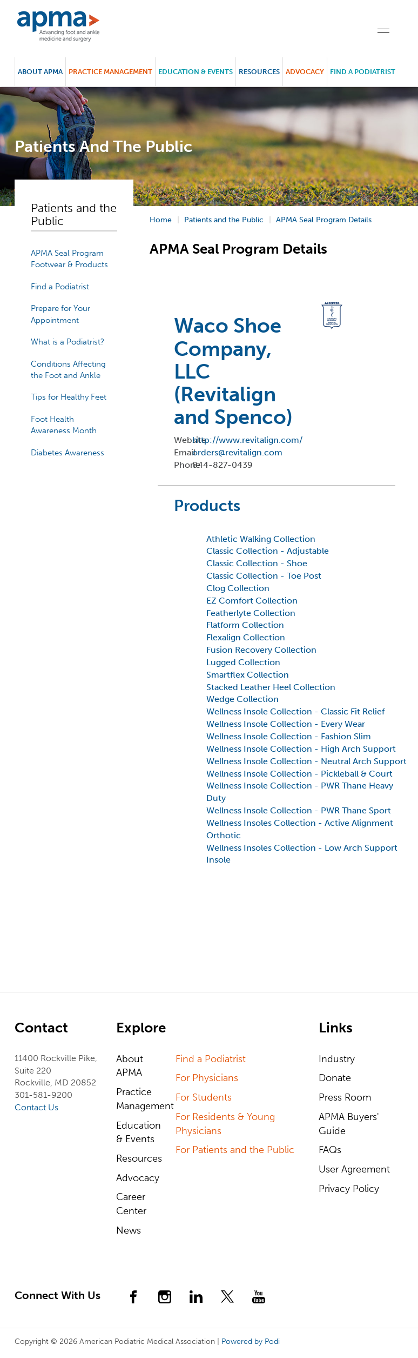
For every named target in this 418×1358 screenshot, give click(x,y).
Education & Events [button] (195, 72)
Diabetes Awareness (67, 453)
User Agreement (354, 1169)
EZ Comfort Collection (252, 600)
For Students (204, 1097)
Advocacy (137, 1178)
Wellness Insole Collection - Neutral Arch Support (306, 761)
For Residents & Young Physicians (225, 1124)
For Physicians (207, 1078)
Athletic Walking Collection (260, 539)
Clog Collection (237, 588)
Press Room (345, 1097)
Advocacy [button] (305, 72)
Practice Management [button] (110, 72)
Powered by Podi (250, 1341)
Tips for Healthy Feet (68, 397)
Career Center (131, 1204)
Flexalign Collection (245, 637)
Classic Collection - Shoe (256, 563)
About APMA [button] (40, 72)
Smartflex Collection (247, 675)
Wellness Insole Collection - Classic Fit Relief (295, 711)
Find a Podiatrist (362, 72)
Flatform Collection (245, 625)
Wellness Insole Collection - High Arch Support (301, 749)
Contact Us (36, 1107)
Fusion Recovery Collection (261, 650)
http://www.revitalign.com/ (247, 440)
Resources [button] (259, 72)
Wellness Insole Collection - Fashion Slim (288, 736)
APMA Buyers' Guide (349, 1124)
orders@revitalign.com (237, 452)
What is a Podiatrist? (67, 342)
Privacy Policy (349, 1189)
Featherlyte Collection (250, 613)
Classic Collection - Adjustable (267, 551)
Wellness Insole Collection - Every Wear (285, 724)
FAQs (330, 1150)
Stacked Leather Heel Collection (270, 687)
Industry (337, 1059)
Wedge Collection (242, 699)
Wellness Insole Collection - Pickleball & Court (299, 774)
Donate (335, 1078)
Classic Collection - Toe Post (263, 576)
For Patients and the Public (235, 1150)
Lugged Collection (243, 662)
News (128, 1230)
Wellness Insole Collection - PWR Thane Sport (298, 810)
